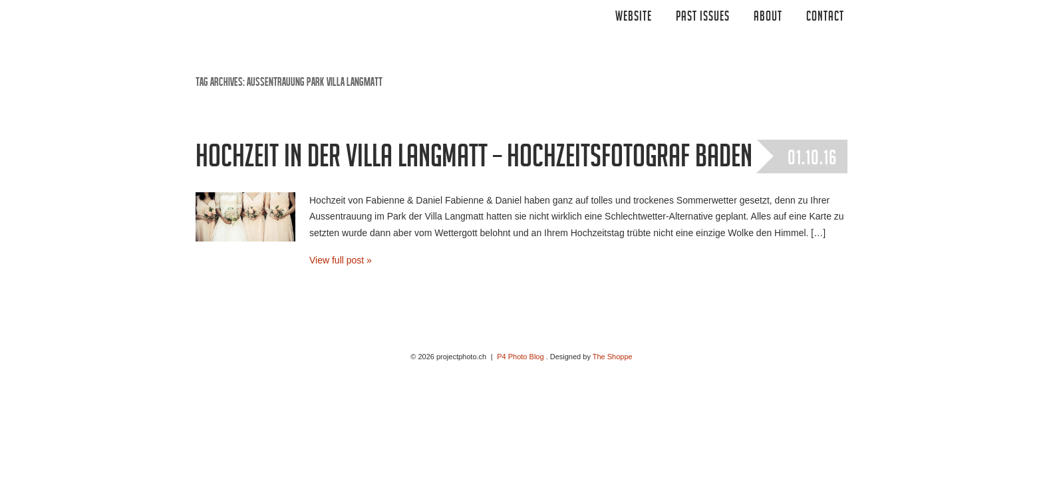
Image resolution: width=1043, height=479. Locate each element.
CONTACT (825, 18)
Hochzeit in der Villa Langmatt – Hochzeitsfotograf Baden (474, 160)
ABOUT (768, 18)
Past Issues (703, 18)
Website (633, 18)
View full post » (340, 260)
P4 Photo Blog (520, 357)
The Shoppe (613, 357)
